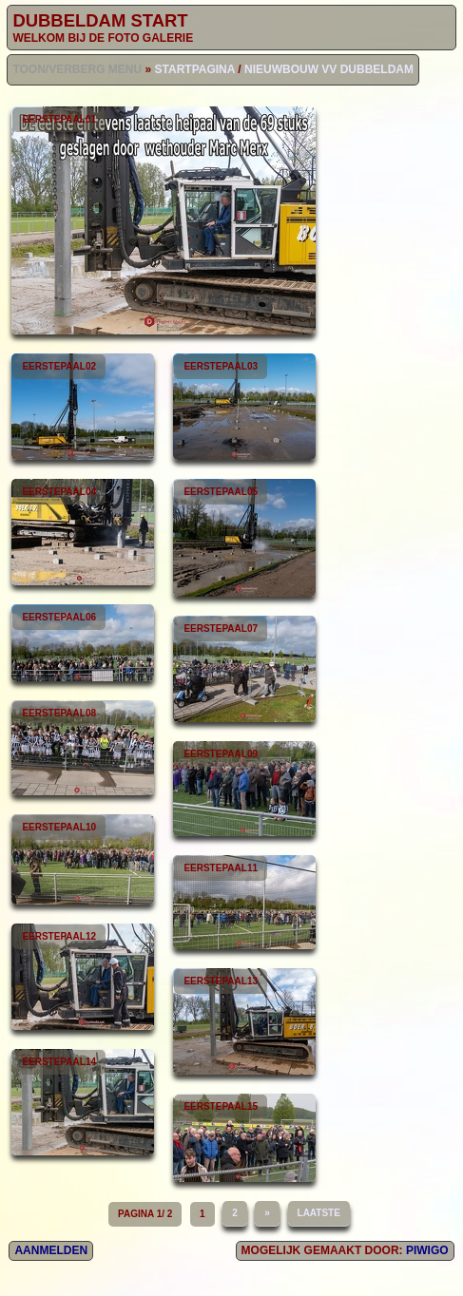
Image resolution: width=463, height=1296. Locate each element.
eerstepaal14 (82, 1102)
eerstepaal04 (82, 532)
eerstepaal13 (244, 1021)
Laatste (319, 1213)
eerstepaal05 (244, 538)
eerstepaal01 (163, 220)
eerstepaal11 (244, 902)
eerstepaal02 (82, 406)
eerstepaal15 (244, 1138)
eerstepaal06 (82, 642)
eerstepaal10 (82, 859)
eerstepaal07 (244, 669)
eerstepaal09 (244, 788)
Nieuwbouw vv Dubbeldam (329, 69)
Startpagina (195, 69)
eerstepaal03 (244, 406)
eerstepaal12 (82, 977)
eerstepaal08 (82, 747)
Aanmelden (50, 1250)
